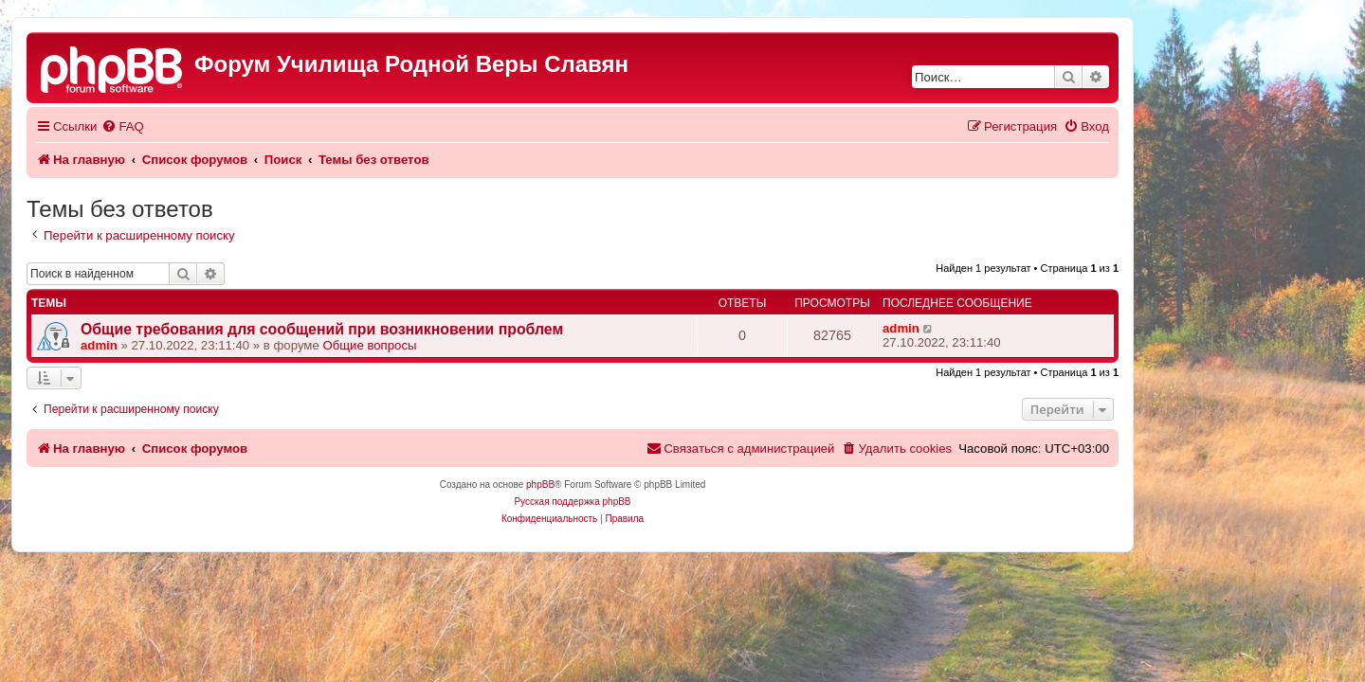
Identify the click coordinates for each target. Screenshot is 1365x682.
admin (209, 345)
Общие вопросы (479, 345)
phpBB (650, 484)
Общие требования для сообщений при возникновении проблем (432, 329)
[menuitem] (232, 126)
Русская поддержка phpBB (682, 501)
